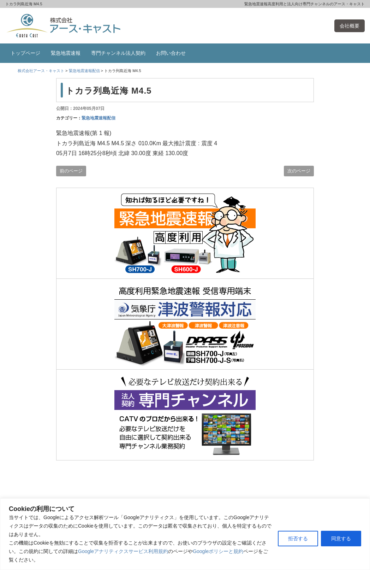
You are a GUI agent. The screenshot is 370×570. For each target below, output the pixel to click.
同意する (341, 538)
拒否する (298, 538)
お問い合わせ (171, 53)
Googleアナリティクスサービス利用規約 (123, 551)
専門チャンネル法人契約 (118, 53)
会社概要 (349, 26)
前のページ (71, 171)
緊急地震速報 (65, 53)
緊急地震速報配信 (98, 118)
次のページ (298, 171)
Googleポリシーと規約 (218, 551)
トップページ (25, 53)
